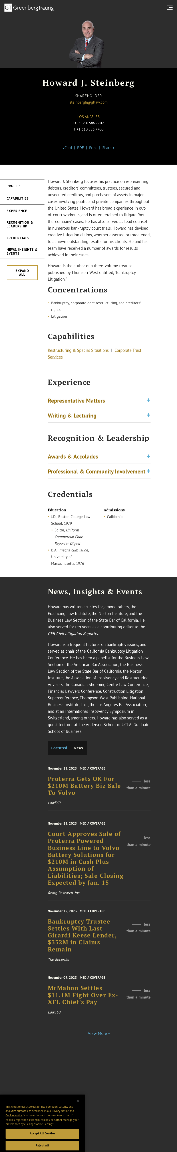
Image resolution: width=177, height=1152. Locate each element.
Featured (59, 747)
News (78, 747)
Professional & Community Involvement (96, 473)
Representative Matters (76, 402)
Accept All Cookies (42, 1140)
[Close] (78, 1108)
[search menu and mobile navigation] (171, 7)
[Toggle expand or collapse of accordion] (149, 402)
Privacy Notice (60, 1117)
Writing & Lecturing (72, 417)
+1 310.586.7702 (90, 123)
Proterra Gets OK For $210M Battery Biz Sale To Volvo (84, 789)
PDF (80, 147)
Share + (108, 147)
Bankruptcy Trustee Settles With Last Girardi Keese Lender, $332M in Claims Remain (82, 939)
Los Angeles (88, 116)
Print (93, 147)
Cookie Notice (14, 1122)
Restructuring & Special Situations (78, 351)
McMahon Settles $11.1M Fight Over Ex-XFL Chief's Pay (83, 998)
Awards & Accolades (73, 458)
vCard (67, 147)
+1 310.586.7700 (89, 129)
